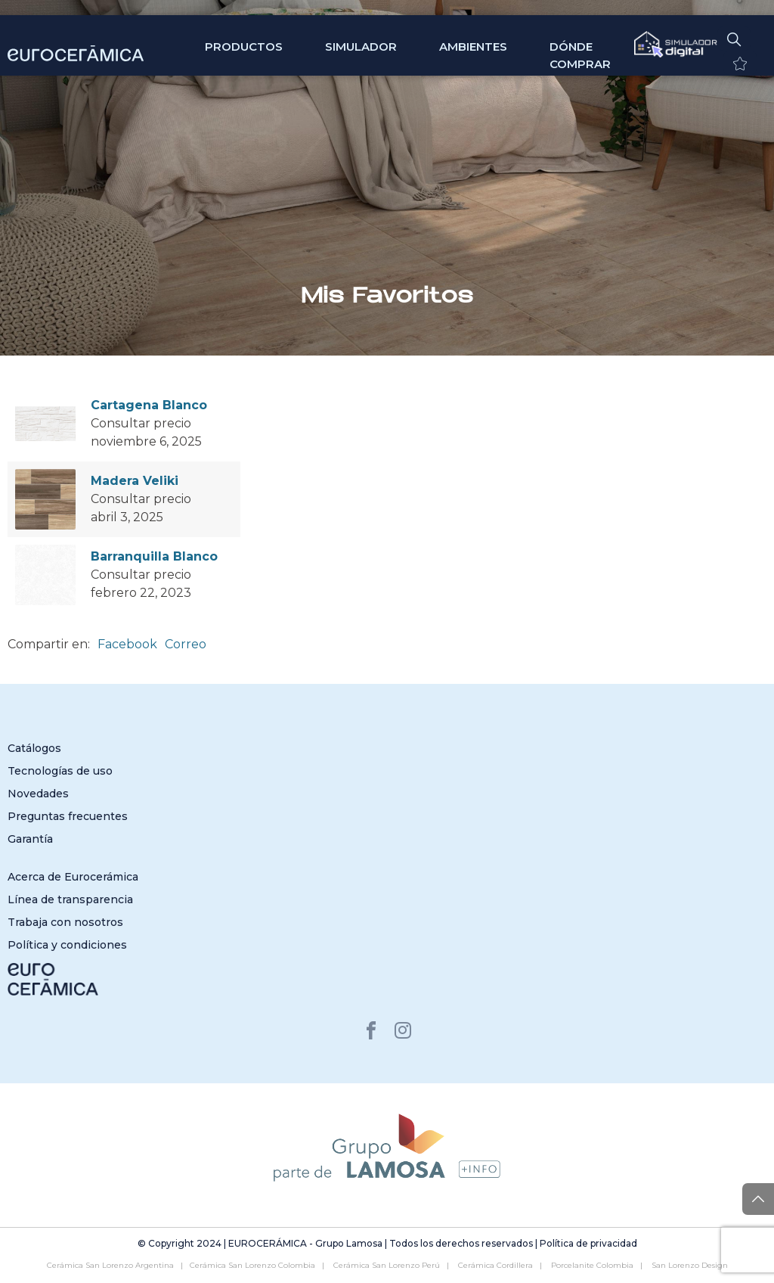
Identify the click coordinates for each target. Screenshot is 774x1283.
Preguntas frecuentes (68, 816)
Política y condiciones (67, 945)
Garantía (30, 839)
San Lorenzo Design (690, 1265)
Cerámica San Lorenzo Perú (386, 1265)
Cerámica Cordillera (495, 1265)
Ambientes (473, 46)
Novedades (38, 793)
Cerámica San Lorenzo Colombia (252, 1265)
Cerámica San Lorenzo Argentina (110, 1265)
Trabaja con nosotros (65, 922)
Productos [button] (244, 46)
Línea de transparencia (70, 899)
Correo (185, 644)
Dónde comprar (580, 55)
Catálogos (34, 748)
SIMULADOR (361, 46)
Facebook (127, 644)
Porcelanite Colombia (592, 1265)
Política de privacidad (588, 1243)
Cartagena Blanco (149, 405)
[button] (734, 38)
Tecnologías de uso (60, 771)
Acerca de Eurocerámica (73, 877)
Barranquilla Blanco (154, 556)
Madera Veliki (134, 481)
